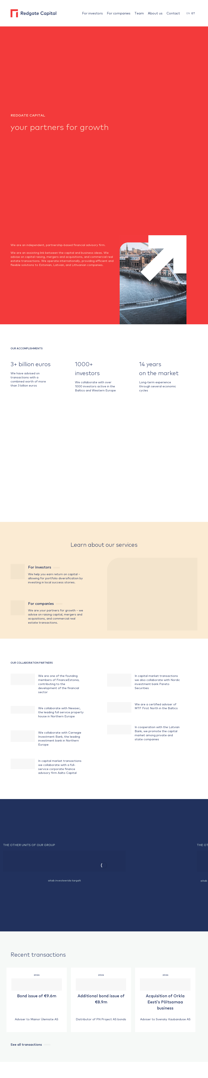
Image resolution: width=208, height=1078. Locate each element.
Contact (173, 13)
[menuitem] (188, 13)
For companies (118, 13)
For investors (92, 13)
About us (155, 13)
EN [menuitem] (188, 13)
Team (139, 13)
